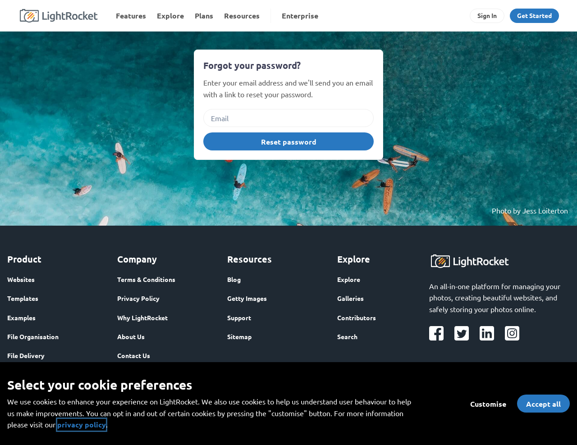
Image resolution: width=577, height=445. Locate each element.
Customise (488, 404)
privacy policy (81, 424)
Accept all (543, 404)
